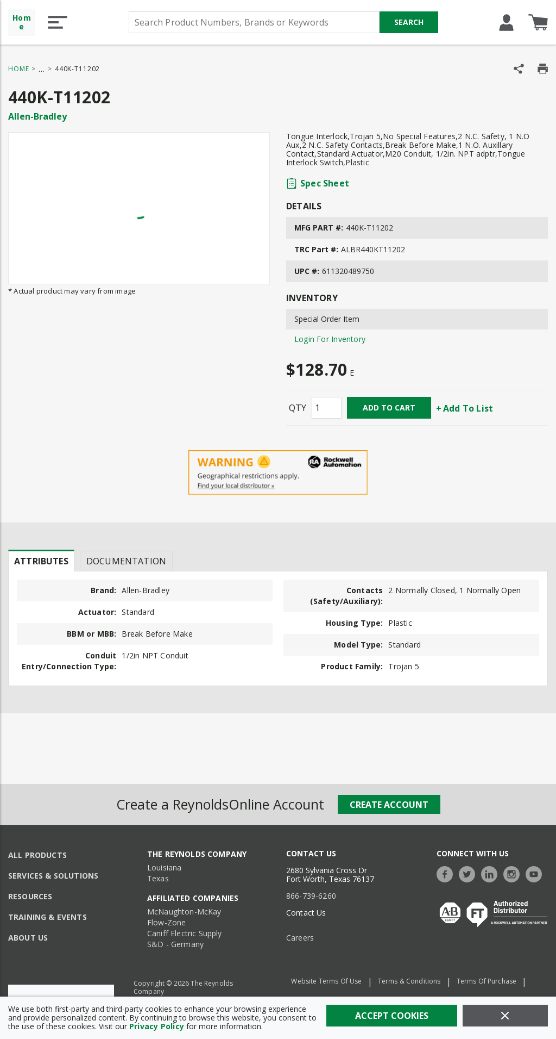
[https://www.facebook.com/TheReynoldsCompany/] (447, 872)
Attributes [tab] (41, 561)
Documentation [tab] (126, 561)
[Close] (505, 1015)
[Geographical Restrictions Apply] (278, 472)
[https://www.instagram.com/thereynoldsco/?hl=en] (514, 872)
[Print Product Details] (543, 69)
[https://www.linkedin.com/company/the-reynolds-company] (492, 872)
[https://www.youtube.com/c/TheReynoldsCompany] (536, 872)
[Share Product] (519, 69)
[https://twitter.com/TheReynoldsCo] (470, 872)
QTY (297, 408)
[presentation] (41, 560)
